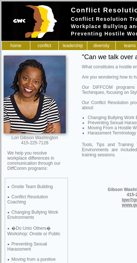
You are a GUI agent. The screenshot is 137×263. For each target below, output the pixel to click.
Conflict (44, 45)
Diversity (101, 45)
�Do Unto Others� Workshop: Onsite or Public (33, 231)
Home (15, 45)
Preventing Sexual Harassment (27, 246)
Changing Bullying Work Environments (32, 215)
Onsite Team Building (32, 186)
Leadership (73, 45)
